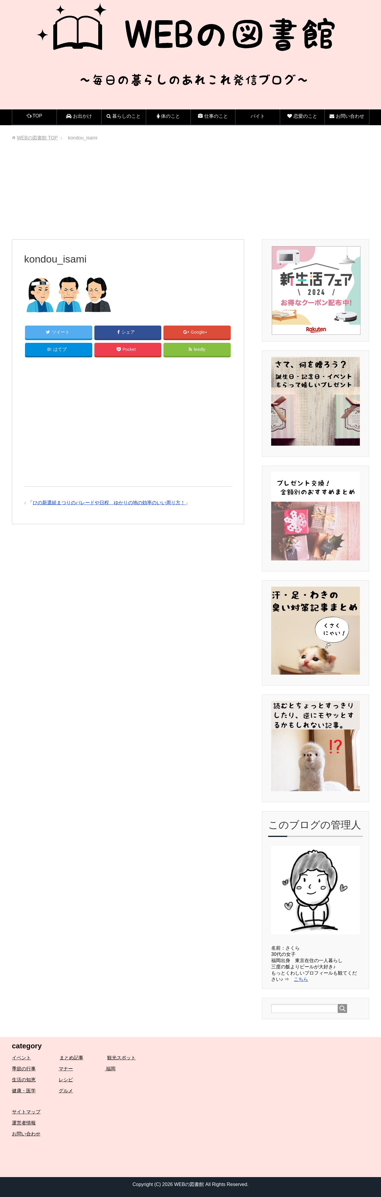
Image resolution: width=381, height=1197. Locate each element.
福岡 (110, 1068)
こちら (301, 979)
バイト (258, 116)
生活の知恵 (24, 1079)
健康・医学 (24, 1090)
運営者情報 (24, 1122)
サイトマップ (26, 1111)
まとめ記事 (71, 1057)
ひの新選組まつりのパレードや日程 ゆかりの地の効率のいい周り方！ (109, 504)
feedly (197, 350)
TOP (37, 137)
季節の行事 (24, 1068)
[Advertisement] (190, 194)
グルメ (66, 1090)
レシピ (66, 1079)
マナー (66, 1068)
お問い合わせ (26, 1133)
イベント (21, 1057)
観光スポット (121, 1057)
